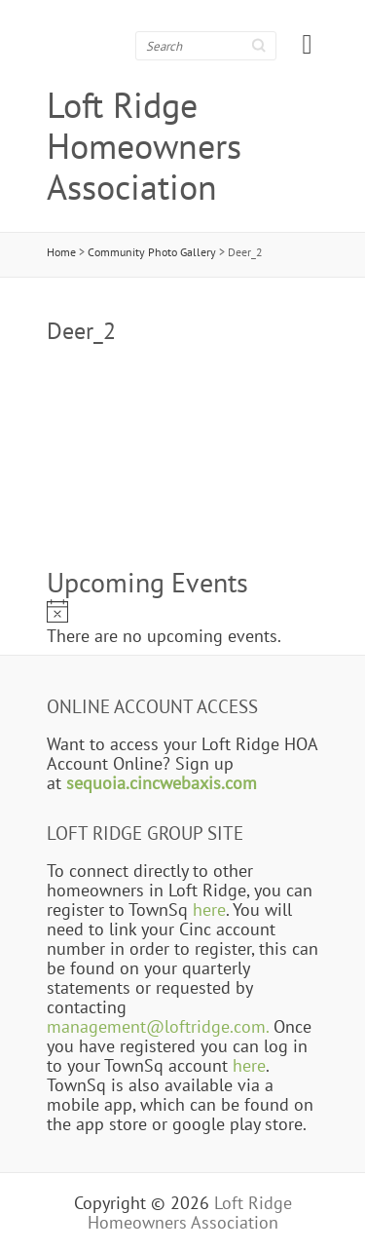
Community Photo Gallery (152, 252)
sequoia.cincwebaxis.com (161, 782)
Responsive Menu (307, 44)
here (209, 909)
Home (61, 252)
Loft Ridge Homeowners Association (144, 146)
